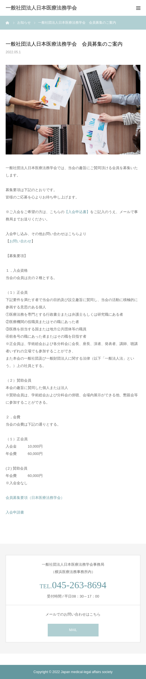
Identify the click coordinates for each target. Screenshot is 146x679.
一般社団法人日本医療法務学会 (41, 7)
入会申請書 (15, 512)
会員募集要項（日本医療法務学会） (35, 498)
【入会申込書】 (77, 212)
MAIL (73, 630)
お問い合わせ (20, 241)
